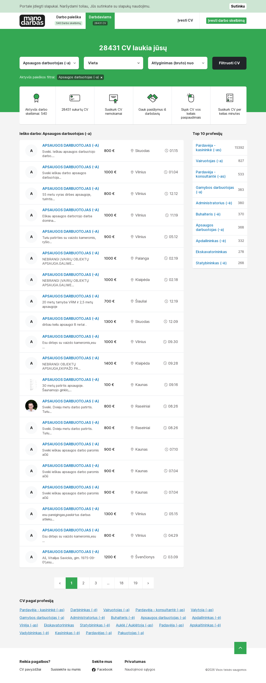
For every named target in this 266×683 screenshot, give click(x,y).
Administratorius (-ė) (214, 203)
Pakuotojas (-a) (131, 633)
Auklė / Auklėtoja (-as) (134, 625)
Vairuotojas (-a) (209, 161)
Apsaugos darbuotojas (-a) (70, 145)
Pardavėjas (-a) (99, 633)
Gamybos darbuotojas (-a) (42, 617)
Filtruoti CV (229, 63)
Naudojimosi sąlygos (140, 669)
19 (135, 583)
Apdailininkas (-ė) (211, 241)
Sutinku (238, 6)
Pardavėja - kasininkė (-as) (208, 147)
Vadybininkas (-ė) (34, 633)
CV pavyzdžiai (30, 669)
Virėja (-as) (29, 625)
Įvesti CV (185, 20)
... (108, 583)
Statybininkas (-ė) (211, 263)
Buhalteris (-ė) (208, 214)
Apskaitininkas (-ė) (205, 625)
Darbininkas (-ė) (83, 610)
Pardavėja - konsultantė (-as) (211, 174)
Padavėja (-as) (171, 625)
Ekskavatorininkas (211, 252)
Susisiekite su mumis (66, 669)
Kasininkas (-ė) (67, 633)
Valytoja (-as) (202, 610)
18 (121, 583)
